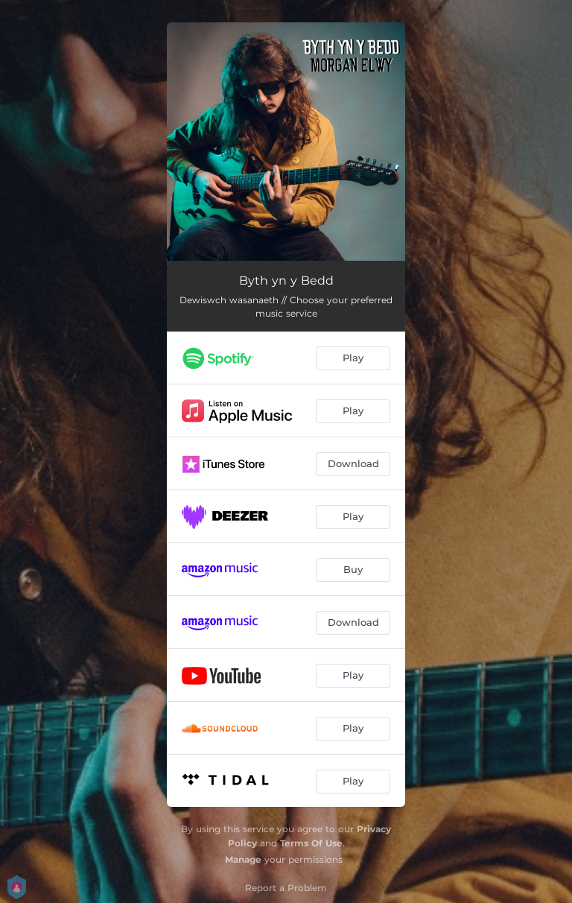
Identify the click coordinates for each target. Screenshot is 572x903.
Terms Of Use (311, 843)
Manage (243, 859)
